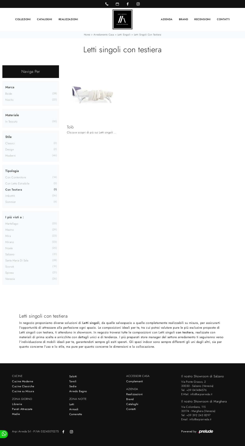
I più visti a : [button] (14, 217)
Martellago (11, 224)
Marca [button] (9, 87)
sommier (10, 202)
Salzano (10, 254)
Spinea (9, 273)
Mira (8, 236)
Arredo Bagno (78, 391)
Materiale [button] (12, 115)
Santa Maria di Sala (16, 260)
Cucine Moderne (22, 381)
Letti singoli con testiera (147, 34)
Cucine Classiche (23, 386)
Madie (16, 414)
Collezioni (23, 19)
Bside (8, 94)
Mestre (9, 230)
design (9, 149)
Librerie (17, 404)
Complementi (134, 381)
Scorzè (9, 267)
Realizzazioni (68, 19)
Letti (71, 404)
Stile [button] (8, 137)
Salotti (73, 376)
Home (87, 34)
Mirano (9, 242)
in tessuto (11, 121)
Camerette (75, 414)
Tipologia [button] (12, 171)
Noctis (9, 100)
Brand (183, 19)
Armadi (74, 409)
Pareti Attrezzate (22, 409)
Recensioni (202, 19)
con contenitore (15, 177)
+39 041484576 (196, 390)
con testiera (13, 190)
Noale (9, 248)
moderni (10, 156)
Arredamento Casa (104, 34)
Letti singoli (124, 34)
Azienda (167, 19)
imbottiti (10, 196)
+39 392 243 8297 (198, 415)
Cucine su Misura (23, 391)
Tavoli (73, 381)
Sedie (73, 386)
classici (10, 143)
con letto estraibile (17, 183)
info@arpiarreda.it (201, 394)
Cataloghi (44, 19)
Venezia (10, 279)
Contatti (223, 19)
